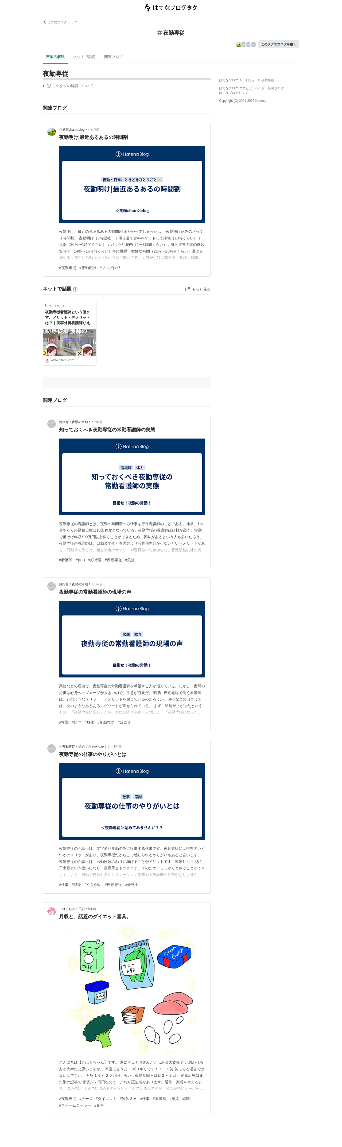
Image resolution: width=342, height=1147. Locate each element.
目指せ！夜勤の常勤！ (75, 422)
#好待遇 (95, 560)
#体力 (80, 560)
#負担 (130, 560)
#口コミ (124, 722)
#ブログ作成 (110, 268)
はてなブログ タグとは (235, 88)
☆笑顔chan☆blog (72, 129)
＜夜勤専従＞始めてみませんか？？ (84, 747)
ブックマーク (55, 305)
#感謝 (76, 884)
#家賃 (174, 1098)
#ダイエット (106, 1098)
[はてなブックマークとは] (75, 289)
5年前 (92, 909)
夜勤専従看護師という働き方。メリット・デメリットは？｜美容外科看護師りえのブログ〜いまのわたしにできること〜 (69, 318)
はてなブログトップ (233, 93)
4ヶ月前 (93, 129)
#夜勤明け (87, 268)
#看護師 (65, 560)
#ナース (86, 1098)
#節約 (187, 1098)
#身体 (89, 722)
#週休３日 (128, 1098)
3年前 (98, 422)
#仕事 (64, 884)
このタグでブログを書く (278, 44)
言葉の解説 (55, 57)
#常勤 (64, 722)
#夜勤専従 (67, 268)
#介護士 (131, 884)
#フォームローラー (75, 1105)
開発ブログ (276, 88)
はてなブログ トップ (60, 22)
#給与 (76, 722)
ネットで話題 (84, 57)
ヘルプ (260, 88)
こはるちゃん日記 (72, 909)
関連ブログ (113, 57)
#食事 (99, 1105)
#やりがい (93, 884)
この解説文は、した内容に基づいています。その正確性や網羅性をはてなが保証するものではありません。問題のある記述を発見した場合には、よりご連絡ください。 (68, 86)
